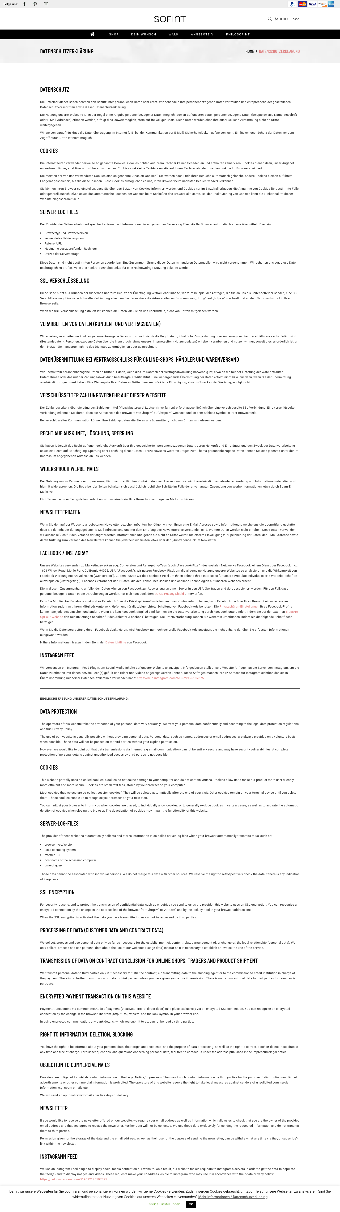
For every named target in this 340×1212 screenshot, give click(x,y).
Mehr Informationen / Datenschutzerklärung (233, 1196)
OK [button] (191, 1204)
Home (250, 51)
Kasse (295, 19)
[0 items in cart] (281, 19)
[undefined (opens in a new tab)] (169, 593)
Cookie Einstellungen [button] (164, 1204)
